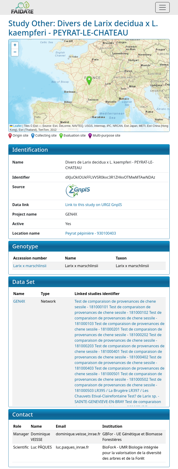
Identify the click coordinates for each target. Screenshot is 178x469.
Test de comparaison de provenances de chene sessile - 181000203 (118, 340)
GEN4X (19, 301)
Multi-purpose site (107, 135)
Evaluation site (75, 135)
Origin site (20, 135)
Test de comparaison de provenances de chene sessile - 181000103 (118, 318)
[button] (89, 80)
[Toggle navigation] (162, 7)
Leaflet (16, 126)
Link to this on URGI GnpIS (93, 204)
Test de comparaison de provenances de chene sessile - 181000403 (118, 362)
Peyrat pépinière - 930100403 (90, 233)
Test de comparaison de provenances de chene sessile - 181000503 (118, 385)
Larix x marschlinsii (29, 265)
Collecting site (46, 135)
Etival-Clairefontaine (109, 396)
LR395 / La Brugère (111, 390)
